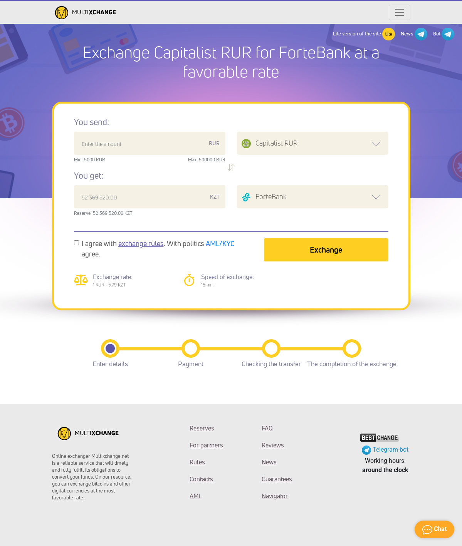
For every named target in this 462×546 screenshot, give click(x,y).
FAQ (267, 428)
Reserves (202, 428)
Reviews (273, 445)
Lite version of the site (364, 34)
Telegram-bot (385, 449)
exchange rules (141, 243)
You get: (88, 175)
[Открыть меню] (399, 12)
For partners (206, 445)
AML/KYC (220, 243)
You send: (91, 122)
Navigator (275, 496)
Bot (443, 34)
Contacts (201, 479)
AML (196, 496)
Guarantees (277, 479)
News (414, 34)
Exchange (326, 250)
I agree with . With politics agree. (158, 248)
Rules (197, 462)
